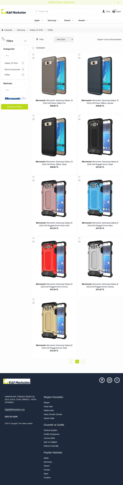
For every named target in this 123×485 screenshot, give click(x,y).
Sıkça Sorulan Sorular (53, 414)
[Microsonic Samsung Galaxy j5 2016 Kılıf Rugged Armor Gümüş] (100, 259)
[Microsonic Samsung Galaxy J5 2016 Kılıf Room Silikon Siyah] (54, 137)
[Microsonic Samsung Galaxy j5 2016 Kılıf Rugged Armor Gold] (54, 320)
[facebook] (102, 380)
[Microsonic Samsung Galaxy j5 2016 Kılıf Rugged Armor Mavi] (100, 198)
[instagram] (109, 380)
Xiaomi (69, 20)
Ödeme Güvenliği (51, 446)
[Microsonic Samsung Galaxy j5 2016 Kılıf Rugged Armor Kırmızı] (54, 259)
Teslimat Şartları (50, 430)
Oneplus (47, 477)
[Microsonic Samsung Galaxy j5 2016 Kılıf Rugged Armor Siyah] (100, 137)
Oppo (46, 474)
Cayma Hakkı (49, 438)
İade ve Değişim (50, 442)
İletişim (47, 402)
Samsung (54, 20)
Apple (38, 20)
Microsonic (41, 100)
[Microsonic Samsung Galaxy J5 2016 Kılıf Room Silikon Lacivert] (100, 75)
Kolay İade (48, 406)
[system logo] (13, 11)
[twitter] (117, 380)
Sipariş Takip (49, 418)
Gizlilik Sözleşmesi (51, 434)
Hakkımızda (49, 410)
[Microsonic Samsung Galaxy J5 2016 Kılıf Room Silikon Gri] (54, 75)
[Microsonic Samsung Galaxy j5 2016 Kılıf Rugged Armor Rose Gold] (54, 198)
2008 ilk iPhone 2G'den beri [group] (61, 2)
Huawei (83, 20)
